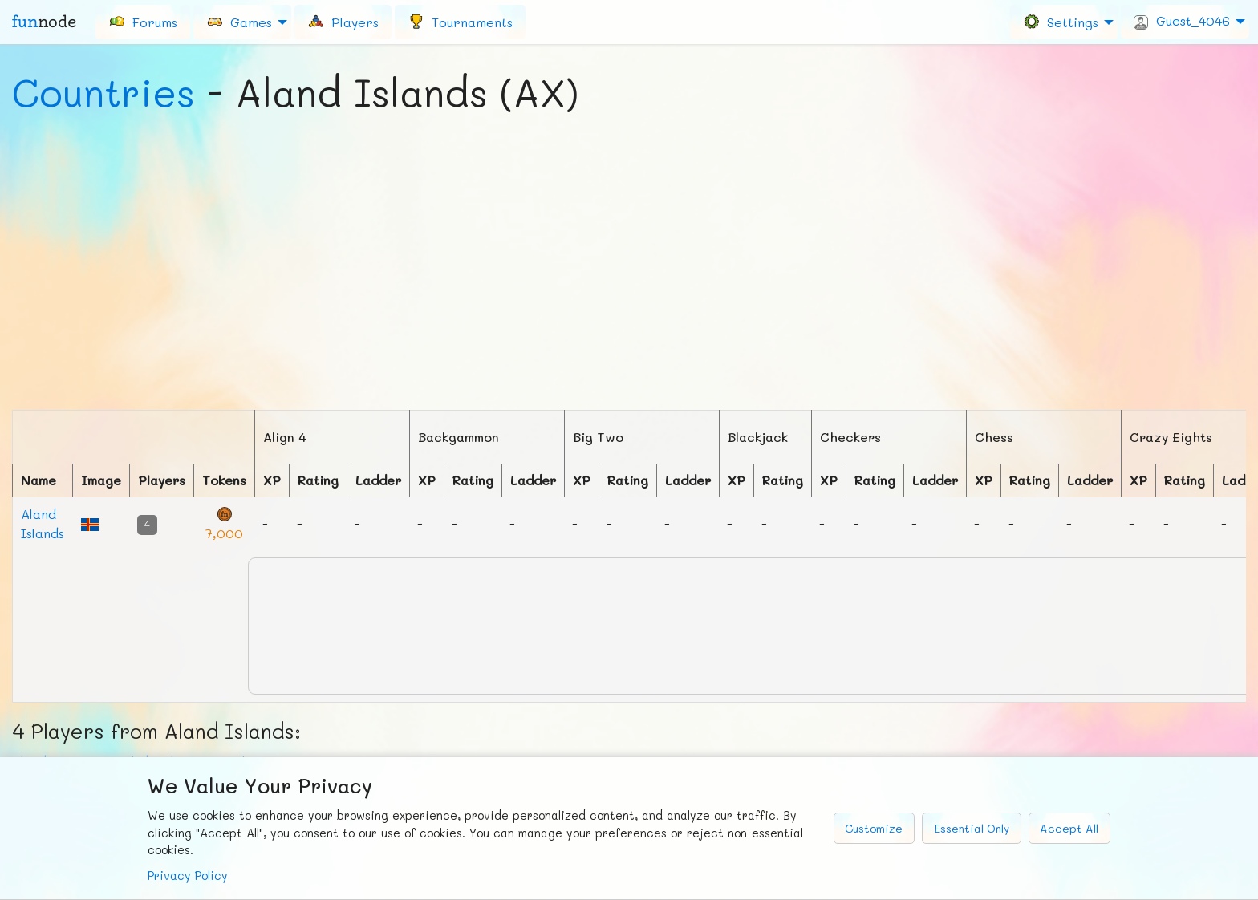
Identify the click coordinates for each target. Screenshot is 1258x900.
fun (44, 21)
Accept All (1069, 828)
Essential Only (971, 828)
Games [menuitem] (239, 21)
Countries (103, 92)
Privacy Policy (188, 875)
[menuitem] (142, 22)
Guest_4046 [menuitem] (1182, 21)
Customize (874, 828)
